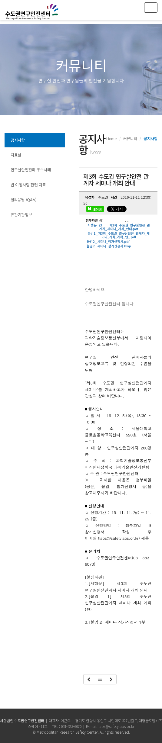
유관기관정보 (21, 214)
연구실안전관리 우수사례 (31, 169)
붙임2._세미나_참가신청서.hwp (109, 246)
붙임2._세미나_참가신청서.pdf (108, 241)
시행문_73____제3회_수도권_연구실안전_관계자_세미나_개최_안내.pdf (119, 226)
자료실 (16, 155)
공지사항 (18, 140)
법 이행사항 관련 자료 (28, 185)
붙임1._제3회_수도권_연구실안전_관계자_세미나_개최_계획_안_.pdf (119, 235)
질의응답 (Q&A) (23, 199)
